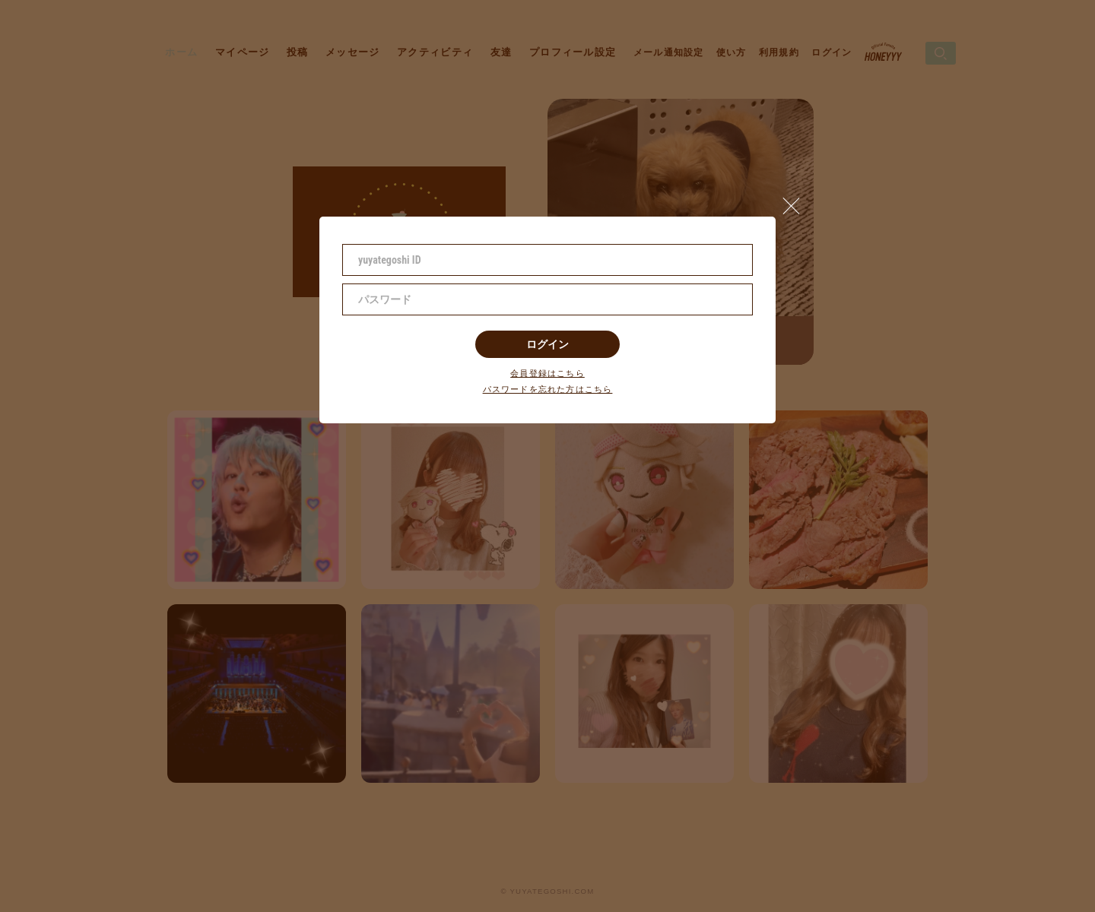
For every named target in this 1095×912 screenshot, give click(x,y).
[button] (797, 202)
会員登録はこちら (547, 373)
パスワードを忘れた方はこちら (548, 389)
